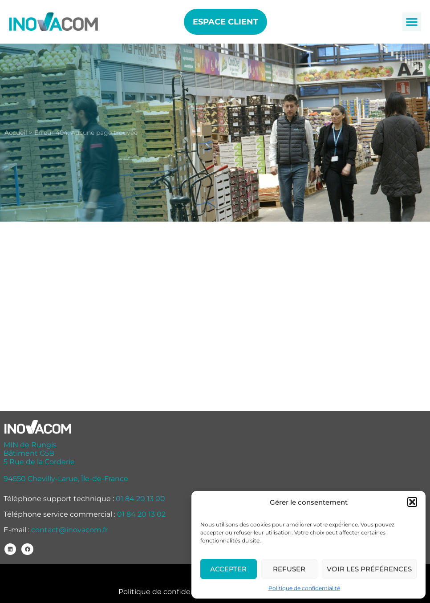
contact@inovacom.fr (69, 530)
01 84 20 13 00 (140, 498)
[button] (412, 502)
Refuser (289, 569)
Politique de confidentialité (304, 588)
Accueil (15, 132)
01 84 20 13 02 (141, 514)
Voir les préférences (369, 569)
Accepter (228, 569)
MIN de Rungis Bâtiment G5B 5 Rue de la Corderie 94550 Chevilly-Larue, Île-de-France (66, 462)
